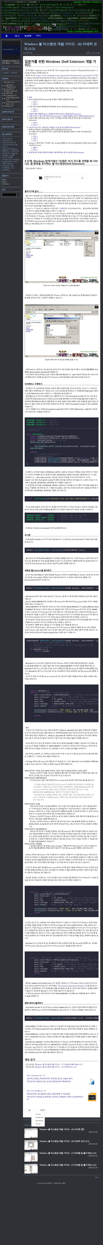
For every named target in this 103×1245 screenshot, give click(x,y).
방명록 (27, 36)
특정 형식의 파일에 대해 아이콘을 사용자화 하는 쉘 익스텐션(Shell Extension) (56, 152)
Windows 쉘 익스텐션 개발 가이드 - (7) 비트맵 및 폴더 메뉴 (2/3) (67, 1194)
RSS (38, 35)
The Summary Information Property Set (70, 1014)
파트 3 (35, 140)
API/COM (28, 53)
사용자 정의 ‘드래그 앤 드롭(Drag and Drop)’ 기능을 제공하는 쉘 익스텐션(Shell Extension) (62, 116)
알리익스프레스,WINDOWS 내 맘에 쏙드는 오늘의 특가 (50, 1108)
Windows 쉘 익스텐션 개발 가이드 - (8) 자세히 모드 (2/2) (56, 1096)
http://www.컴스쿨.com (35, 1120)
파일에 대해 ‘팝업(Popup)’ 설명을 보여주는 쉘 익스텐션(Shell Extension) (55, 114)
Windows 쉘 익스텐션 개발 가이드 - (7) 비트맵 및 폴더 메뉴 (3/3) (58, 1093)
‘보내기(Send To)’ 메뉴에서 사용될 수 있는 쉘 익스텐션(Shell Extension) (54, 127)
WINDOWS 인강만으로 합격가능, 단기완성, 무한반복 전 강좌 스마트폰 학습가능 (55, 1127)
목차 (30, 97)
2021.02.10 (93, 1161)
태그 (17, 36)
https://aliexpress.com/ (34, 1104)
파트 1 (35, 102)
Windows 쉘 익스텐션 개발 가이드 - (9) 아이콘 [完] (61, 1158)
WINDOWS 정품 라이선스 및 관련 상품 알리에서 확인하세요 (49, 1110)
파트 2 (35, 104)
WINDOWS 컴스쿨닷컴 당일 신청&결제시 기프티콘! (48, 1123)
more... (97, 1206)
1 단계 (61, 208)
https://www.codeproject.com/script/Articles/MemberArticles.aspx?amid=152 (65, 75)
